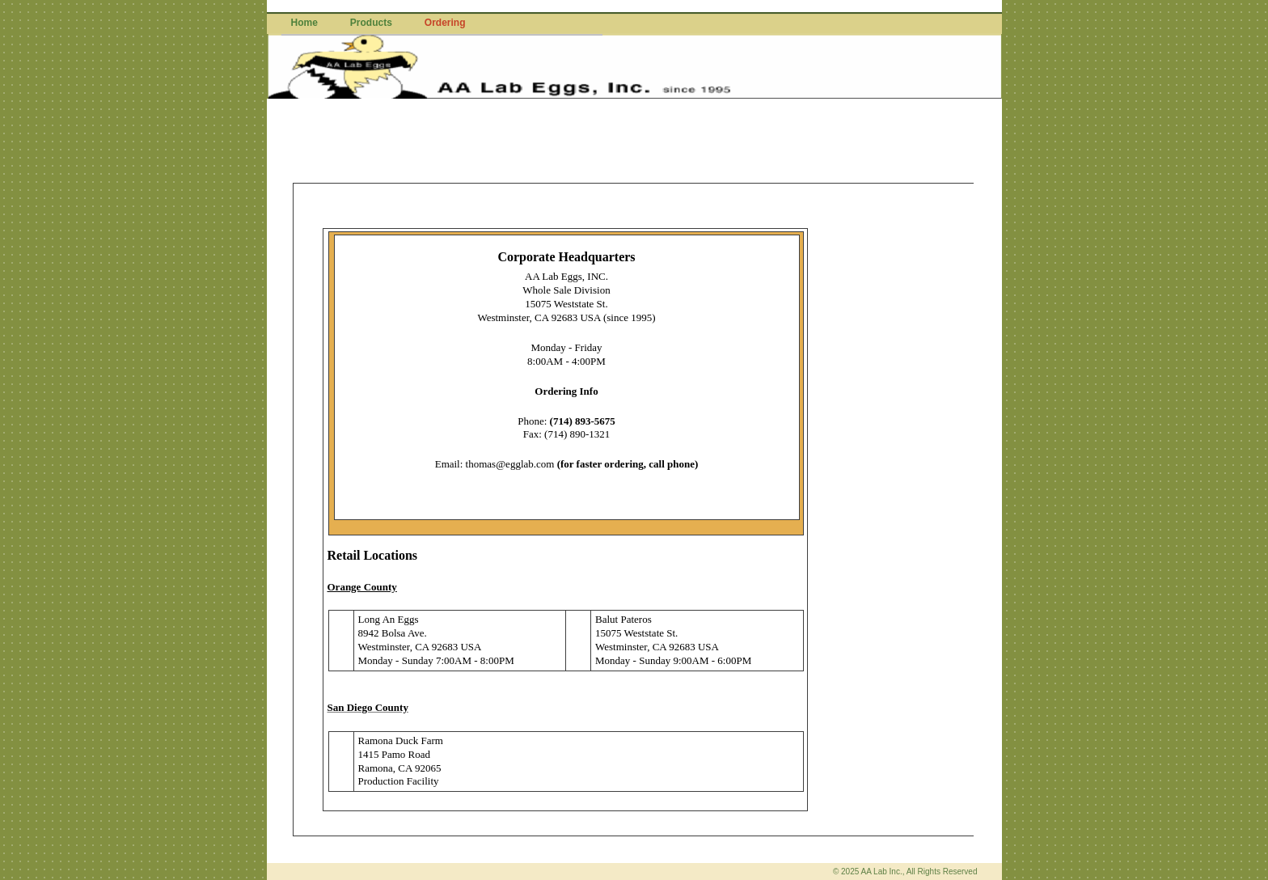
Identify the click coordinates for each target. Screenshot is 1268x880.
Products (371, 22)
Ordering (445, 22)
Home (304, 22)
